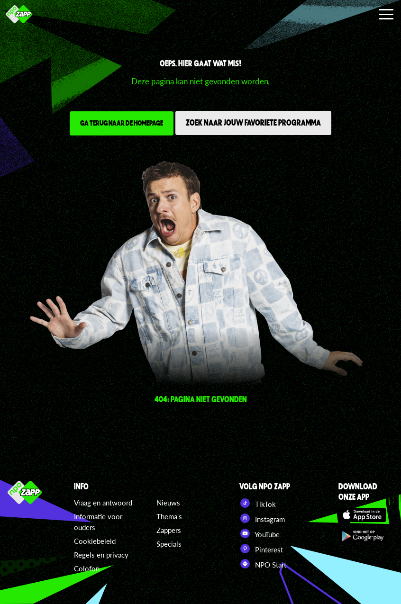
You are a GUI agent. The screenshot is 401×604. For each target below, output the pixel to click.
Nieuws (168, 502)
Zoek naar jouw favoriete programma (253, 122)
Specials (169, 544)
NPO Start (262, 563)
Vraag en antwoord (103, 502)
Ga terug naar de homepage (121, 122)
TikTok (257, 503)
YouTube (259, 533)
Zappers (168, 530)
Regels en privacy (101, 554)
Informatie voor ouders (98, 522)
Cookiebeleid (95, 541)
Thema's (169, 516)
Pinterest (261, 548)
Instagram (262, 518)
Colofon (87, 568)
